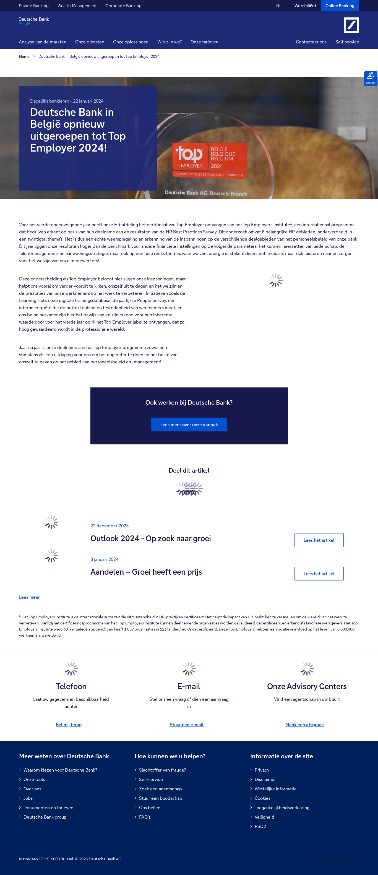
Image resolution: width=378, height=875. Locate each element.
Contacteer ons (311, 42)
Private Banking (34, 5)
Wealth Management (77, 5)
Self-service (347, 42)
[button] (89, 42)
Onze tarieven (204, 42)
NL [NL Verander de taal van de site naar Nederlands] (278, 5)
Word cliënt (305, 5)
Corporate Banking (124, 5)
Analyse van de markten (42, 42)
